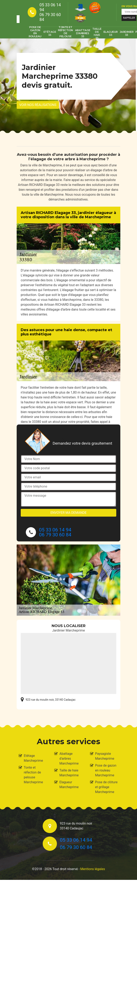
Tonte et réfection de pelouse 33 (65, 33)
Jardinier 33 (127, 33)
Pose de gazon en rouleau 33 (35, 33)
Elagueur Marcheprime (68, 784)
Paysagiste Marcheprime (104, 756)
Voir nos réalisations (37, 105)
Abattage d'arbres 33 (82, 33)
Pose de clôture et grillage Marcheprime (106, 787)
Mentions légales (92, 869)
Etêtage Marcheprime (33, 758)
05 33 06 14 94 (50, 7)
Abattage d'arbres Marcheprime (68, 758)
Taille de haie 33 (96, 33)
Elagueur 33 (110, 33)
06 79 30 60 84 (50, 17)
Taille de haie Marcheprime (68, 772)
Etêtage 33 (49, 33)
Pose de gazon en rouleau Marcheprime (105, 770)
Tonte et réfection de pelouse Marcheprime (33, 775)
